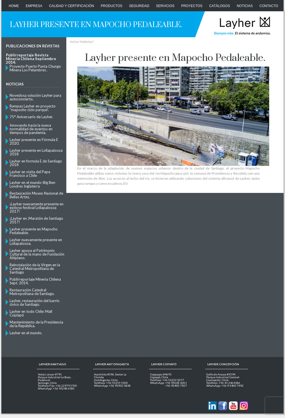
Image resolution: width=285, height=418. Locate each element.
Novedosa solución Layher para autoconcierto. (35, 97)
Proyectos (191, 6)
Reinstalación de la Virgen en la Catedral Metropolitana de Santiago (35, 268)
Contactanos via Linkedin (212, 405)
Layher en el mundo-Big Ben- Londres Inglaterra (33, 184)
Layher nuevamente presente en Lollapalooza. (36, 241)
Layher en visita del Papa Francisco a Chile (30, 173)
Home (14, 6)
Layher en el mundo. (26, 333)
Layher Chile (241, 25)
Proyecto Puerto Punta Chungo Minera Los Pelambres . (35, 68)
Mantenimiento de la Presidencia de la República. (36, 324)
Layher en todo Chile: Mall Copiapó (31, 313)
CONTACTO (269, 6)
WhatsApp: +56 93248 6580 (56, 388)
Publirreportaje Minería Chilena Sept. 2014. (35, 281)
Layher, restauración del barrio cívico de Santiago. (35, 302)
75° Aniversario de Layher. (31, 117)
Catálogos (219, 6)
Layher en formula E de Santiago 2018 (36, 163)
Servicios (165, 6)
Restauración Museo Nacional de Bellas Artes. (36, 195)
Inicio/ (74, 41)
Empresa (34, 6)
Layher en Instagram (243, 405)
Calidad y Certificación (71, 6)
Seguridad (139, 6)
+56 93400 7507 (176, 385)
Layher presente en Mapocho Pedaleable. (34, 231)
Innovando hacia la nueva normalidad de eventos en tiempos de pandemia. (31, 129)
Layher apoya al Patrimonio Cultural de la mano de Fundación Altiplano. (37, 254)
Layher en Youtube (233, 405)
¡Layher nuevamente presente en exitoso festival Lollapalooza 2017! (36, 207)
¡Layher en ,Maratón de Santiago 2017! (36, 220)
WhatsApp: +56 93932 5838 (112, 385)
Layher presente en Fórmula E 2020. (34, 141)
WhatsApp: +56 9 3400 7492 (225, 385)
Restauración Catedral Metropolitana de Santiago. (32, 292)
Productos (111, 6)
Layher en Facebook (222, 405)
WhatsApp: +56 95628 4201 (168, 382)
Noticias (245, 6)
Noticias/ (87, 41)
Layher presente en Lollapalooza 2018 (36, 152)
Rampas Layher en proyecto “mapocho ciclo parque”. (33, 108)
